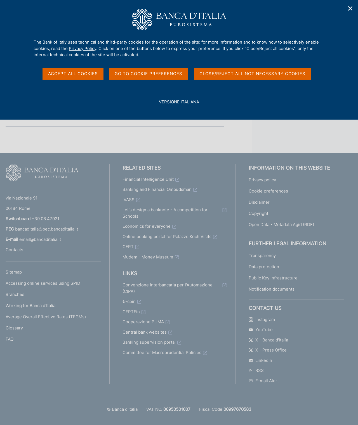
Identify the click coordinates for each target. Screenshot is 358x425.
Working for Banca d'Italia (30, 305)
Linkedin (260, 360)
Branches (15, 294)
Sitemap (14, 272)
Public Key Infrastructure (273, 278)
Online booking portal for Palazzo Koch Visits (167, 236)
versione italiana (179, 105)
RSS (256, 370)
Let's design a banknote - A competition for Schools (165, 213)
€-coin (129, 301)
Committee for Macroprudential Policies (162, 352)
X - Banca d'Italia (268, 340)
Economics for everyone (147, 226)
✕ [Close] (350, 8)
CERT (128, 246)
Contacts (14, 249)
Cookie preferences (268, 191)
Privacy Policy (82, 48)
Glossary (14, 328)
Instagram (262, 319)
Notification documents (272, 289)
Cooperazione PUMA (143, 321)
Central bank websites (145, 332)
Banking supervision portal (149, 342)
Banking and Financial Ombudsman (157, 189)
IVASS (129, 199)
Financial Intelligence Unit (148, 179)
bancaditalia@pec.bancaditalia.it (46, 229)
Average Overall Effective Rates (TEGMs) (46, 316)
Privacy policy (262, 179)
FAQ (9, 339)
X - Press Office (268, 350)
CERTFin (131, 311)
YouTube (261, 329)
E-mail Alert (264, 380)
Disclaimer (259, 202)
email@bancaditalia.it (40, 239)
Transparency (262, 255)
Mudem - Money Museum (148, 257)
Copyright (258, 213)
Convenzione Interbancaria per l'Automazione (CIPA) (168, 288)
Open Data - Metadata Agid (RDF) (281, 224)
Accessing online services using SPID (43, 283)
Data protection (264, 266)
